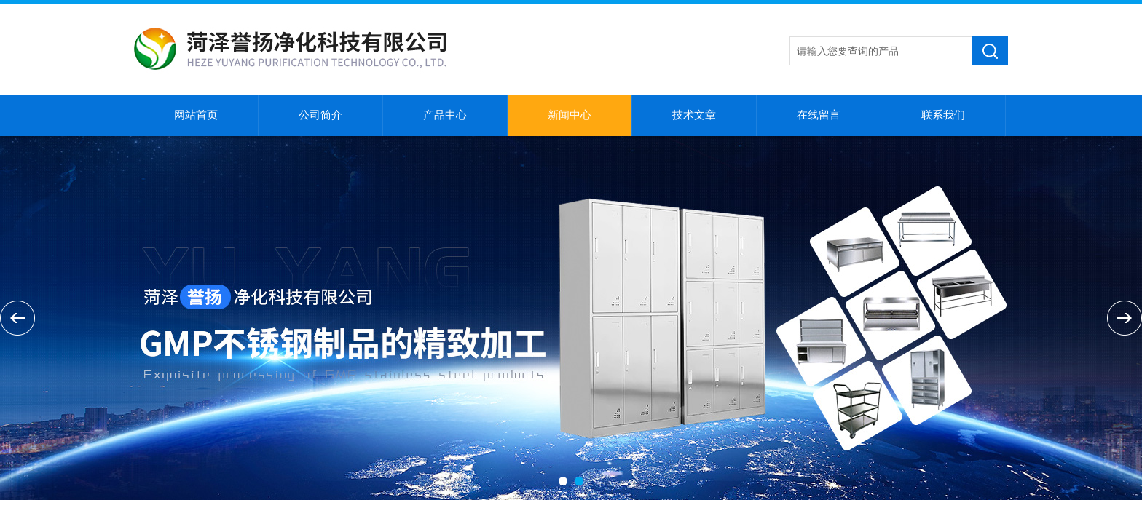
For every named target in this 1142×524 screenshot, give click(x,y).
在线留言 (818, 115)
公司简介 (320, 115)
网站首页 (196, 115)
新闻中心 (569, 115)
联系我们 (943, 115)
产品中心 (445, 115)
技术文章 (694, 115)
